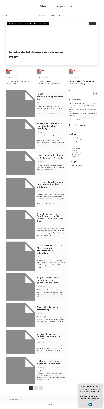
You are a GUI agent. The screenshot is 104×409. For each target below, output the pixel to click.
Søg (70, 91)
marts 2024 (75, 144)
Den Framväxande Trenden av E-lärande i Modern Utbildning (50, 184)
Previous (91, 23)
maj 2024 (75, 142)
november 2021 (76, 156)
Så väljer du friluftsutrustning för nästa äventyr (36, 54)
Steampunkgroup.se (56, 6)
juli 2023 (74, 150)
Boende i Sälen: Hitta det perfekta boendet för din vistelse (49, 336)
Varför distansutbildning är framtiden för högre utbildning (50, 126)
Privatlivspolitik (42, 15)
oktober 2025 (76, 138)
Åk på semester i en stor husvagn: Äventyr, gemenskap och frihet (48, 280)
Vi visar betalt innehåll (56, 15)
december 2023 (76, 146)
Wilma (45, 23)
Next (94, 23)
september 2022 (77, 152)
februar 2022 (76, 154)
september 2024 (77, 140)
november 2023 (76, 148)
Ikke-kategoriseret (15, 23)
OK (90, 404)
